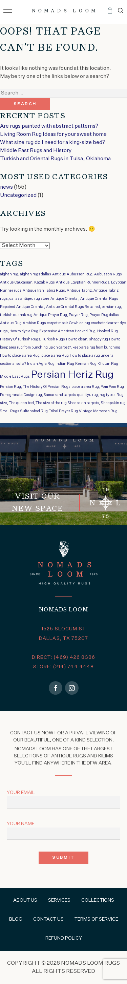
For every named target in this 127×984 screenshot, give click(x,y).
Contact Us (48, 919)
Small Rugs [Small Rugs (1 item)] (9, 411)
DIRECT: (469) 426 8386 (63, 657)
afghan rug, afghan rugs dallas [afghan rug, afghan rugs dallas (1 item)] (25, 274)
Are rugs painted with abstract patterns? (49, 126)
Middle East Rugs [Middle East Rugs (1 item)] (15, 376)
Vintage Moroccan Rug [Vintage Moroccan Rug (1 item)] (98, 411)
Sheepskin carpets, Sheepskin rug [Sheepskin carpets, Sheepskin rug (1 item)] (97, 403)
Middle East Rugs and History (36, 150)
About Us (25, 900)
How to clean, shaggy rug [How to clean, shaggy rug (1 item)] (87, 339)
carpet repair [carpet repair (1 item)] (57, 323)
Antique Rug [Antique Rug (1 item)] (11, 323)
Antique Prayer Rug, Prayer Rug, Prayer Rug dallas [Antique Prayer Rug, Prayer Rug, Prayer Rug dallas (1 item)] (76, 315)
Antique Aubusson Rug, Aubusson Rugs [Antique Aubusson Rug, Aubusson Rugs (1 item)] (87, 274)
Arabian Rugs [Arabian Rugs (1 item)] (34, 323)
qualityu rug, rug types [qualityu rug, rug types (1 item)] (96, 395)
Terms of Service (96, 919)
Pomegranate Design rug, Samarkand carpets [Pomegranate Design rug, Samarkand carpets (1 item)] (38, 395)
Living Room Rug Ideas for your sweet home (53, 134)
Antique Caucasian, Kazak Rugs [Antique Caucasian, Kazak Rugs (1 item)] (27, 282)
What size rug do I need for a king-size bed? (52, 142)
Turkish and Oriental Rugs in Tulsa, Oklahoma (55, 159)
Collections (97, 900)
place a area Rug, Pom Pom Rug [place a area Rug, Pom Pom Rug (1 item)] (97, 387)
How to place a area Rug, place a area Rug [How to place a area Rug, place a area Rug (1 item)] (34, 355)
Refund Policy (63, 938)
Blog (15, 919)
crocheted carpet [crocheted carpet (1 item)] (105, 323)
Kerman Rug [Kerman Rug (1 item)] (86, 363)
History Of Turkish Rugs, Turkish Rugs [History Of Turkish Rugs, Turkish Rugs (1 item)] (32, 339)
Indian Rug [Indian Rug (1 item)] (65, 363)
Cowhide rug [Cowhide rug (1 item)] (79, 323)
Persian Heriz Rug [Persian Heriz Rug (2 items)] (72, 375)
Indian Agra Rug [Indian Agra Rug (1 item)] (41, 363)
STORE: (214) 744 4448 (63, 667)
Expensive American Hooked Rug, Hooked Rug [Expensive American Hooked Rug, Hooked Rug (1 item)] (78, 331)
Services (59, 900)
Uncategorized (18, 195)
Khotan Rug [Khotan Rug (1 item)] (108, 363)
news (6, 187)
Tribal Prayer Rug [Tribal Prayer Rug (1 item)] (63, 411)
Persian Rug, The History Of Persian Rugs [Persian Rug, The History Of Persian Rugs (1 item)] (35, 387)
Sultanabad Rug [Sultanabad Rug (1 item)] (34, 411)
